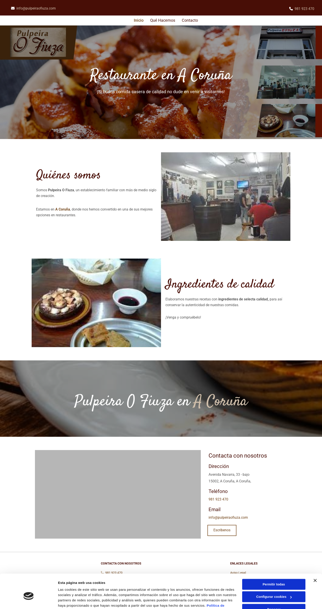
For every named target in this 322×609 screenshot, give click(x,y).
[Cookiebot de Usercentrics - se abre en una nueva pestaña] (28, 600)
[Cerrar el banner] (315, 557)
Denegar (273, 586)
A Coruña (62, 209)
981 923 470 (304, 9)
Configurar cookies (274, 574)
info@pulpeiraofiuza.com (36, 8)
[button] (221, 530)
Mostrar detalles (71, 600)
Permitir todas (274, 561)
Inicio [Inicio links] (139, 20)
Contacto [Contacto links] (190, 20)
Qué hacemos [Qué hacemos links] (162, 20)
